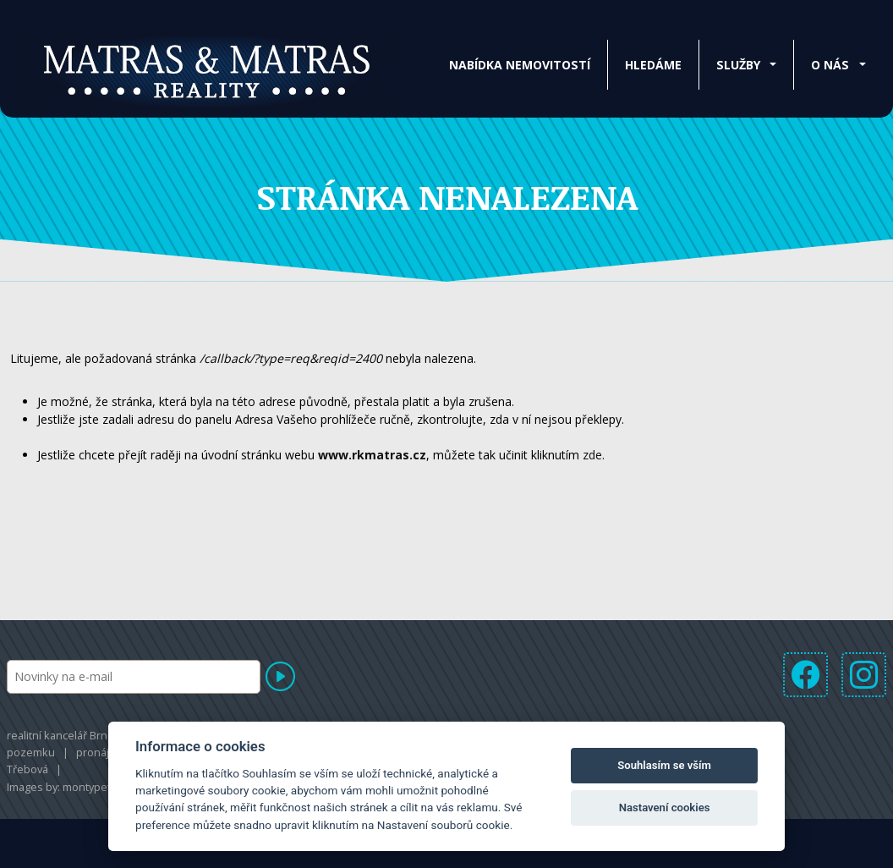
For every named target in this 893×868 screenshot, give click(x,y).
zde (592, 455)
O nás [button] (830, 65)
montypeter (92, 786)
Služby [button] (738, 65)
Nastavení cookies (664, 807)
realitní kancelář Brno (60, 735)
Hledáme (653, 65)
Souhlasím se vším (664, 765)
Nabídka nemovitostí (519, 65)
